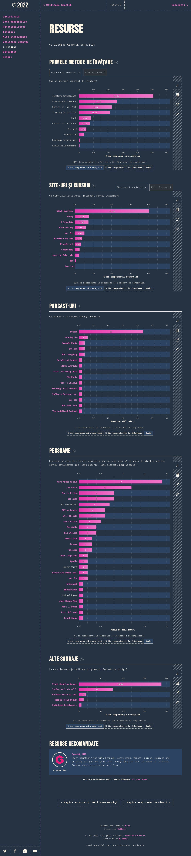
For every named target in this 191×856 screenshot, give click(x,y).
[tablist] (82, 72)
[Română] (115, 5)
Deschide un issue (135, 835)
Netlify (121, 829)
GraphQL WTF (79, 754)
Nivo (127, 825)
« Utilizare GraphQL (89, 802)
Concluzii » (148, 802)
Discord (123, 838)
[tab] (65, 72)
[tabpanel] (115, 123)
